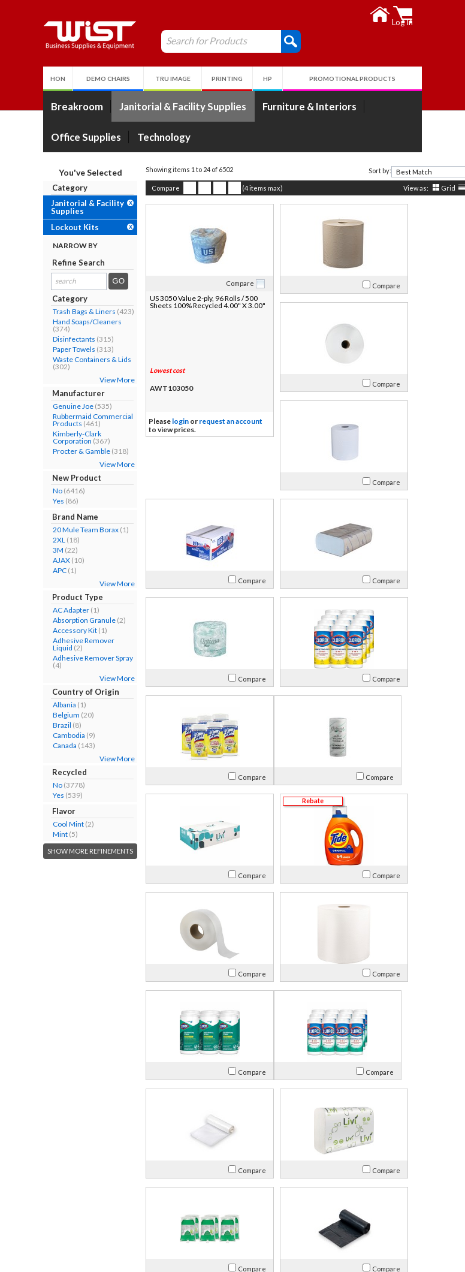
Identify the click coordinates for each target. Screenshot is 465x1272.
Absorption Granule (49, 620)
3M (23, 549)
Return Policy (185, 1204)
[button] (256, 40)
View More (82, 379)
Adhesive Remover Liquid (49, 644)
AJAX (26, 560)
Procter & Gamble (47, 451)
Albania (29, 704)
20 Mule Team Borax (51, 529)
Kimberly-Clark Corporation (42, 437)
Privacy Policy (185, 1219)
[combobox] (407, 171)
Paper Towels (39, 349)
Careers (32, 1219)
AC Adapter (36, 609)
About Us (40, 1174)
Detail (441, 188)
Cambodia (34, 735)
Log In (172, 1190)
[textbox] (402, 171)
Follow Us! (415, 1207)
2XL (24, 539)
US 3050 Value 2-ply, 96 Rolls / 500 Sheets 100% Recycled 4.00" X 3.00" (162, 305)
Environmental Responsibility (70, 1233)
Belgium (31, 714)
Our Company (43, 1190)
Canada (30, 745)
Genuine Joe (38, 406)
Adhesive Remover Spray (58, 657)
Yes (23, 500)
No (23, 490)
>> (404, 1136)
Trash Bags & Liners (49, 311)
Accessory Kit (40, 630)
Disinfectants (39, 338)
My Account (191, 1174)
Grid (413, 188)
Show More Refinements (55, 851)
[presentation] (450, 172)
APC (25, 570)
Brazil (27, 725)
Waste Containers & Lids (57, 359)
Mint (25, 834)
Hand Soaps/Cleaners (52, 321)
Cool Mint (33, 823)
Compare (131, 188)
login (145, 421)
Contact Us (38, 1204)
